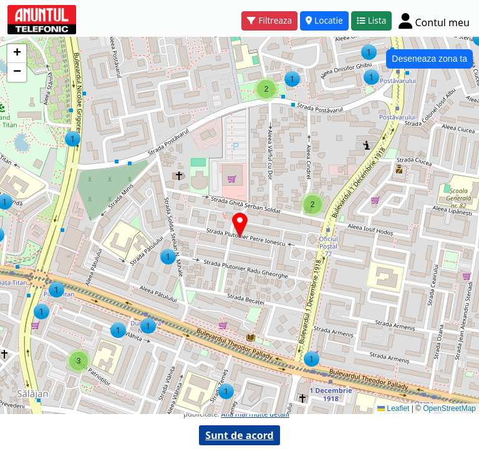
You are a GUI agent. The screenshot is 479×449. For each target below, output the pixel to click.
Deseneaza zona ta (429, 59)
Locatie (324, 20)
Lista (372, 20)
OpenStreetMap (449, 408)
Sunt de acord (239, 435)
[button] (311, 359)
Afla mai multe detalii (255, 413)
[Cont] (434, 20)
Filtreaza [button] (269, 20)
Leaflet (393, 408)
